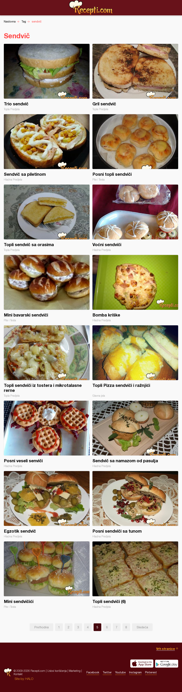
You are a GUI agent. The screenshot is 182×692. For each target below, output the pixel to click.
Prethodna (41, 627)
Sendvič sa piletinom (47, 147)
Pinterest (151, 672)
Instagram (135, 672)
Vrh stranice (165, 648)
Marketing (75, 670)
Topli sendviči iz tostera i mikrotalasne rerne (47, 361)
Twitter (107, 672)
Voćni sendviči (135, 218)
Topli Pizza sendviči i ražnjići (135, 361)
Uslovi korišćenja (57, 670)
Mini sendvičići (47, 574)
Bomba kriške (135, 288)
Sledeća (142, 627)
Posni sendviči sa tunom (135, 504)
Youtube (120, 672)
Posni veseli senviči (47, 434)
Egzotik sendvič (47, 504)
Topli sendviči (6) (135, 574)
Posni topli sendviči (135, 147)
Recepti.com (91, 7)
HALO (29, 678)
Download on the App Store (141, 664)
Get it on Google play (166, 664)
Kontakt (18, 674)
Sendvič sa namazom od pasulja (135, 434)
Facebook (92, 672)
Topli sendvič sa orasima (47, 218)
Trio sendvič (47, 77)
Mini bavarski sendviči (47, 288)
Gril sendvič (135, 77)
